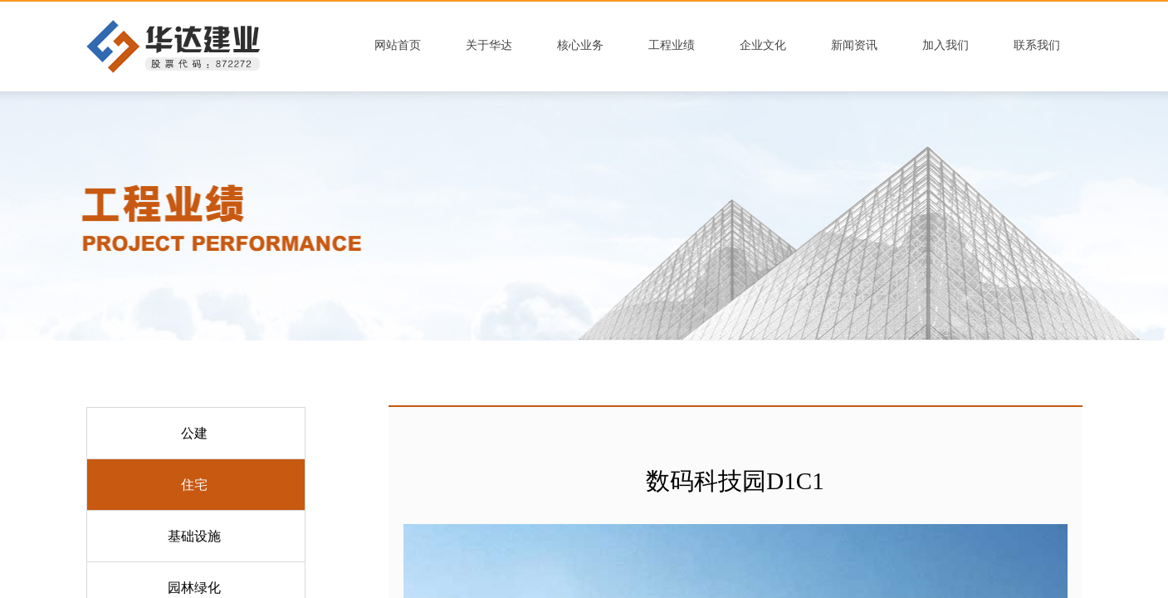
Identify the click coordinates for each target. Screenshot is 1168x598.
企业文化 (763, 45)
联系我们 (1037, 45)
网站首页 (397, 45)
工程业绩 (671, 45)
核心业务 (580, 45)
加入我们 (945, 45)
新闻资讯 (854, 45)
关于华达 (489, 45)
